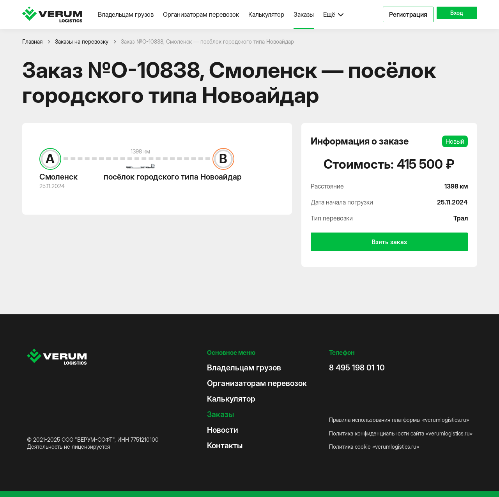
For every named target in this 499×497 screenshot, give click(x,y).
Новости (222, 430)
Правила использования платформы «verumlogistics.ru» (399, 419)
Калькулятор (266, 14)
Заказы (304, 14)
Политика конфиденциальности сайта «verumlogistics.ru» (400, 433)
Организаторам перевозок (201, 14)
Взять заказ (389, 242)
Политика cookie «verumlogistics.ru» (374, 446)
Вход (451, 14)
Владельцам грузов (126, 14)
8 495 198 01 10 (357, 367)
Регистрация (398, 14)
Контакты (224, 445)
